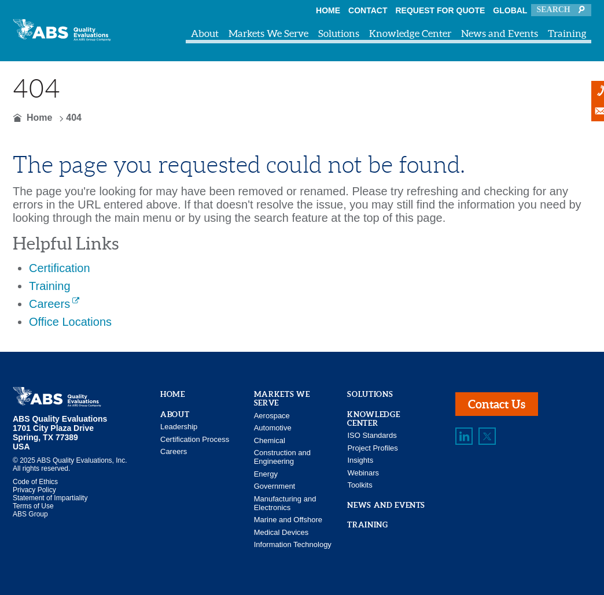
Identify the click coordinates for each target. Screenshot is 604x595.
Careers (49, 304)
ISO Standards (371, 435)
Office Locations (70, 321)
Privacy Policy (34, 490)
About (205, 33)
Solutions (338, 33)
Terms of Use (33, 506)
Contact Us (496, 404)
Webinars (363, 472)
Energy (266, 474)
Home (328, 10)
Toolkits (359, 485)
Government (275, 486)
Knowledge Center (410, 33)
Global (510, 10)
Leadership (178, 426)
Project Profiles (372, 448)
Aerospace (272, 415)
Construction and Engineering (282, 457)
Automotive (273, 427)
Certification (59, 268)
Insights (360, 460)
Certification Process (194, 439)
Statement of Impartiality (50, 498)
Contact (367, 10)
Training (567, 33)
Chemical (269, 440)
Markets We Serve (268, 33)
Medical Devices (281, 532)
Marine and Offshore (288, 519)
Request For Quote (440, 10)
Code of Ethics (35, 482)
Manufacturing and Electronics (285, 503)
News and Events (499, 33)
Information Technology (293, 544)
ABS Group (30, 514)
